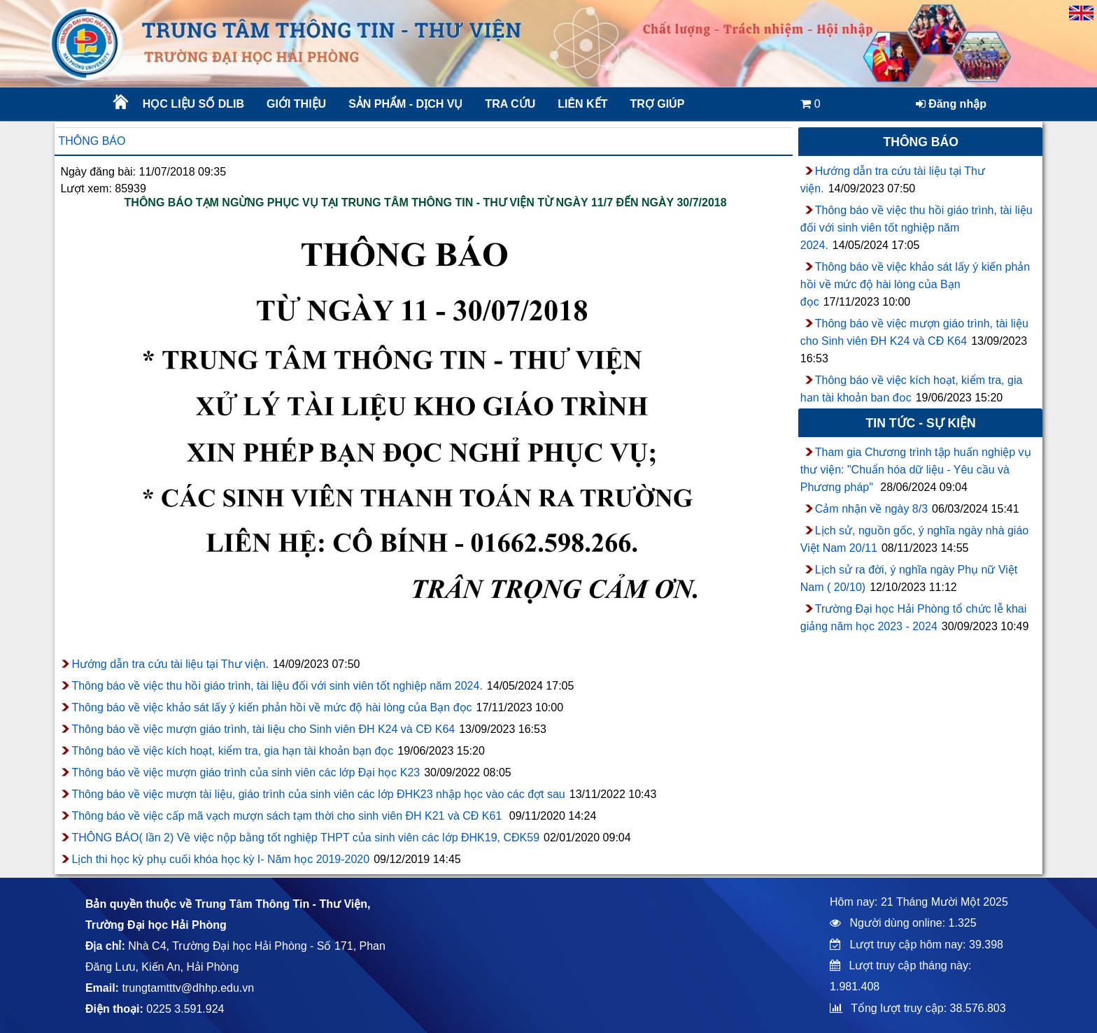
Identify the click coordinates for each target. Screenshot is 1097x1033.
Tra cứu (510, 104)
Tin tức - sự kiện (921, 423)
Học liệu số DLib (193, 104)
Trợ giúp (657, 104)
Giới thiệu (296, 104)
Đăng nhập (951, 104)
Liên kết (582, 104)
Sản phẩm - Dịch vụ (404, 104)
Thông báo (91, 141)
